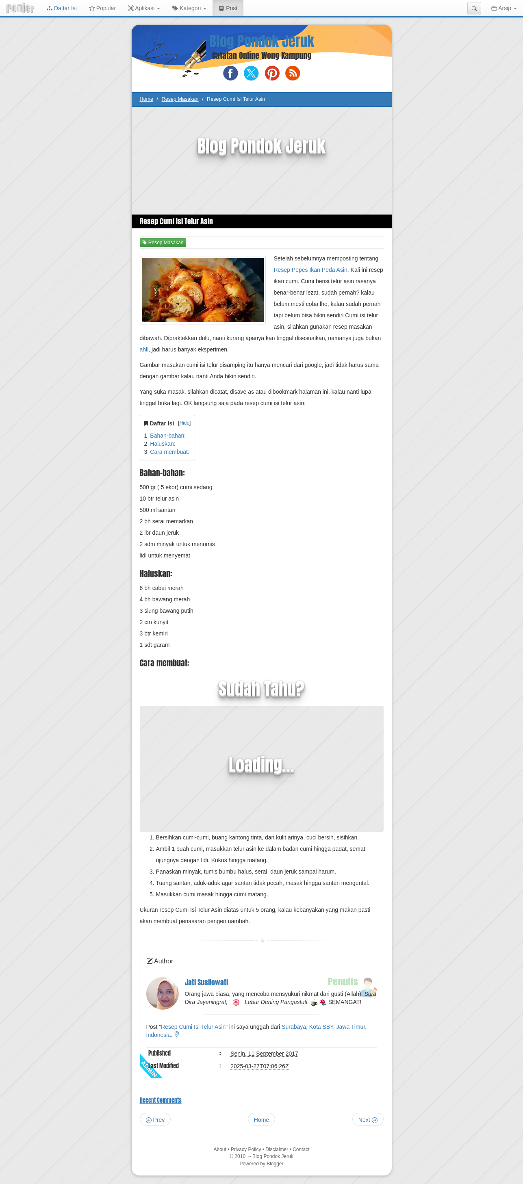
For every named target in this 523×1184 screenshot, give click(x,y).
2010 (240, 1156)
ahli (144, 349)
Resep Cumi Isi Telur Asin (193, 1027)
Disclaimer (276, 1149)
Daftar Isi (62, 8)
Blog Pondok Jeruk (261, 41)
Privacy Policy (246, 1149)
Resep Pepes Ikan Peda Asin (310, 270)
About (219, 1149)
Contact (301, 1149)
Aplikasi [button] (144, 8)
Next (368, 1120)
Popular (102, 8)
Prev (155, 1120)
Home (147, 99)
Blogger (275, 1164)
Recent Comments (161, 1100)
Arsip (504, 8)
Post (231, 7)
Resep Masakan (180, 99)
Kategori (189, 8)
